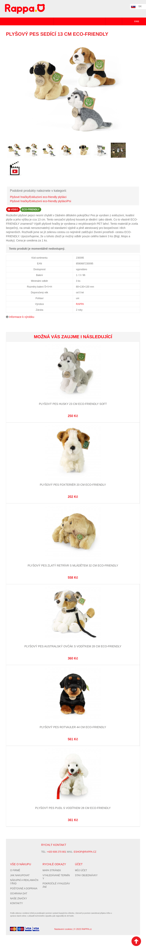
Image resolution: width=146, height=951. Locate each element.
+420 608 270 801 (56, 851)
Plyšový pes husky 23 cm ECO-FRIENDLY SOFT (73, 403)
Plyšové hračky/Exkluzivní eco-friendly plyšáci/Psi (40, 201)
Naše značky (18, 898)
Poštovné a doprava (23, 888)
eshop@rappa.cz (85, 851)
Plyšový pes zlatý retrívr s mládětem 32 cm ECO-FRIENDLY (73, 565)
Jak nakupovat (20, 875)
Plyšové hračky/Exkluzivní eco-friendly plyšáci (38, 197)
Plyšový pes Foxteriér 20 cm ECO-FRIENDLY (73, 484)
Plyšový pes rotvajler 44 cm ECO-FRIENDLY (73, 727)
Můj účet (81, 870)
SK (140, 6)
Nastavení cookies (63, 929)
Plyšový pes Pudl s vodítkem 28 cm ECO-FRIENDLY (73, 808)
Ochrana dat (18, 893)
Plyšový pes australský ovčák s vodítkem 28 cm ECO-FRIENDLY (72, 646)
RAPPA (80, 304)
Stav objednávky (86, 875)
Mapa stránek (52, 870)
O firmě (15, 870)
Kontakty (16, 903)
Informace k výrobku (21, 316)
